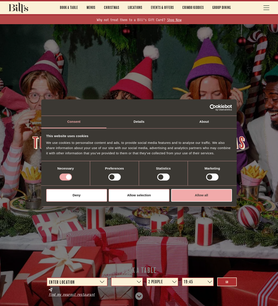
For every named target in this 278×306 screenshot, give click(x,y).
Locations (135, 7)
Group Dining (221, 7)
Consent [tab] (74, 121)
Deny (77, 195)
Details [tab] (139, 121)
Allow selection (139, 195)
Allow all (201, 195)
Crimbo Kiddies (193, 7)
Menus (91, 7)
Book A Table (69, 7)
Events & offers (162, 7)
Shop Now (174, 20)
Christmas (111, 7)
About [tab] (204, 121)
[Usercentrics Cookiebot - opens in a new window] (213, 107)
